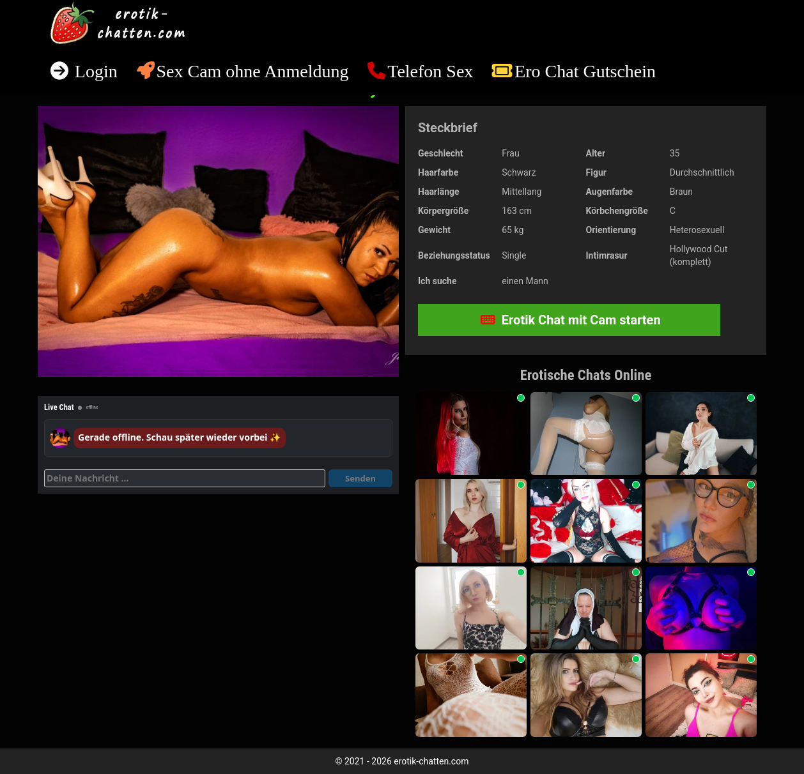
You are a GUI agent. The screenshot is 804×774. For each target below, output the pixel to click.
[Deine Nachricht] (184, 478)
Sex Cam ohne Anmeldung (252, 71)
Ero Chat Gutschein (585, 71)
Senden (360, 478)
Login (94, 71)
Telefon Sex (430, 71)
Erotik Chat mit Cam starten (571, 320)
